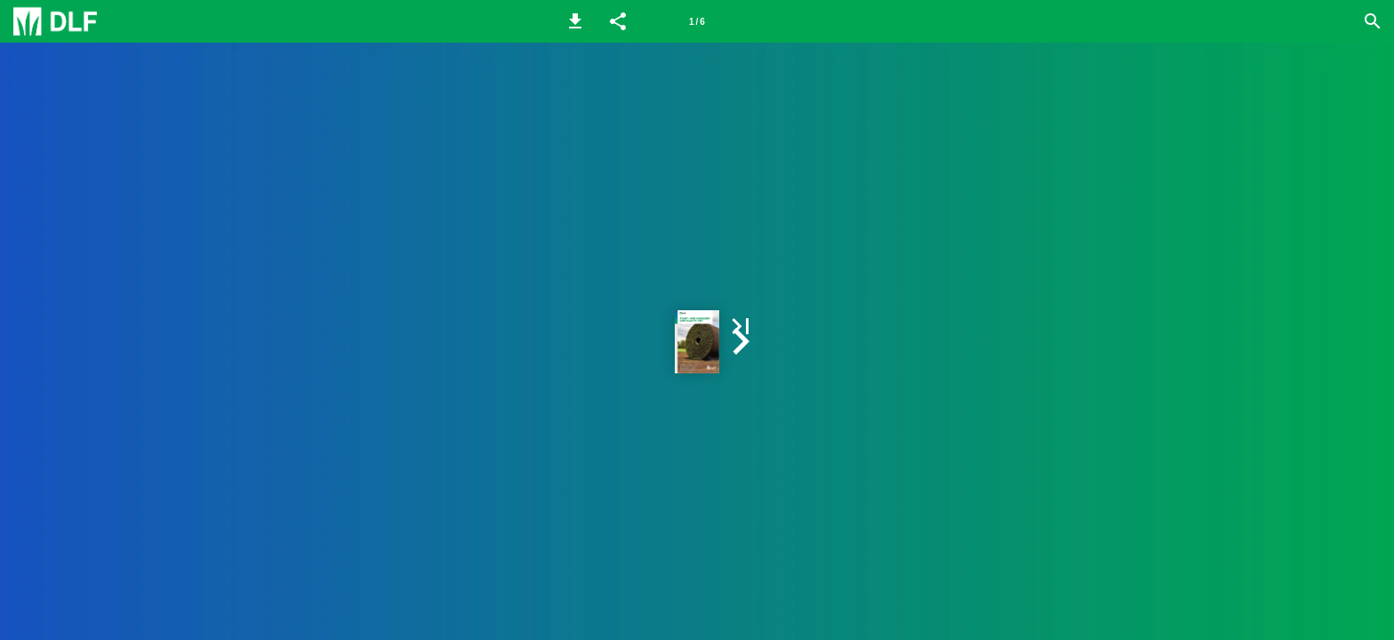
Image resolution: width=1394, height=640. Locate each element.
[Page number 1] (697, 21)
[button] (575, 21)
